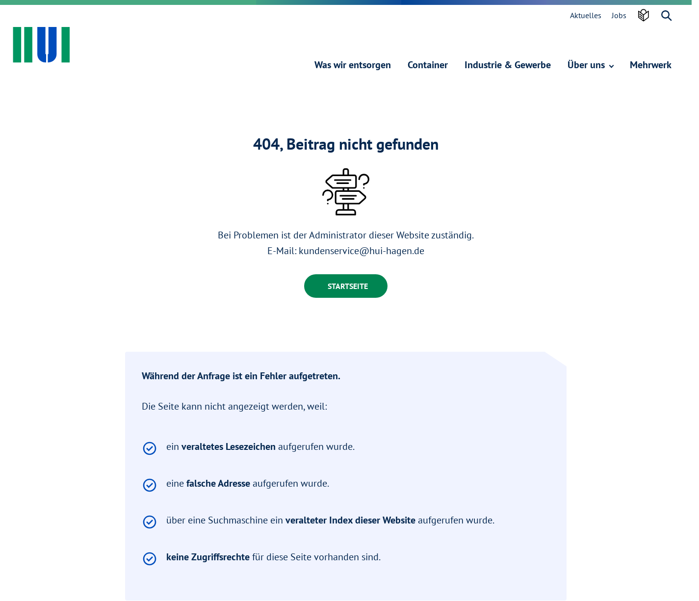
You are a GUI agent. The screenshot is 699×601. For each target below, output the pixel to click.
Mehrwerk (651, 64)
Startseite (348, 286)
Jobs (619, 15)
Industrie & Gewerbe (508, 64)
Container (428, 64)
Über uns (591, 64)
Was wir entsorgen (352, 64)
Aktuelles (585, 15)
